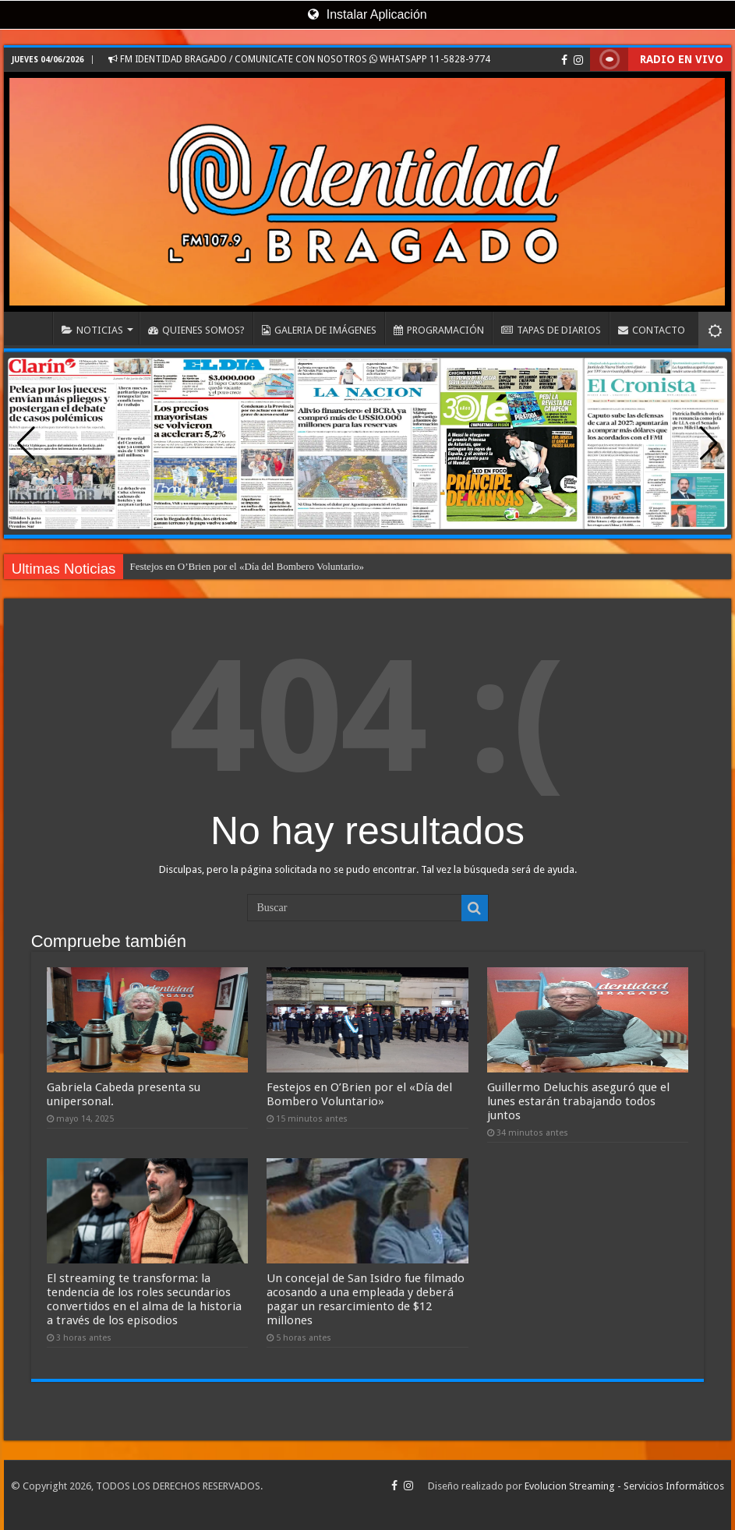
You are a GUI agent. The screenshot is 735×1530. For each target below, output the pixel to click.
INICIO (32, 328)
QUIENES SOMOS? (196, 330)
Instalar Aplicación (367, 14)
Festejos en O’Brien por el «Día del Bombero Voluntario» (246, 566)
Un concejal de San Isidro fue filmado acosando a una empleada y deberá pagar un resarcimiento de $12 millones (366, 1299)
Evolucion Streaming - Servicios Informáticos (624, 1486)
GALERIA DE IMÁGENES (319, 330)
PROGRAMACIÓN (439, 330)
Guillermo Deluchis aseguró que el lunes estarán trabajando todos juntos (578, 1101)
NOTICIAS (92, 330)
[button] (708, 443)
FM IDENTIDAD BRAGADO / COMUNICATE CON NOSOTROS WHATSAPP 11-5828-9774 (299, 59)
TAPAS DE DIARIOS (551, 330)
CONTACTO (651, 330)
